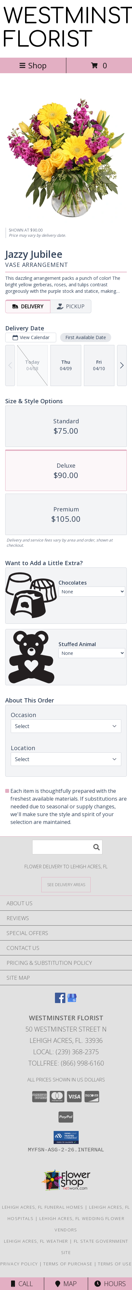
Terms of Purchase (67, 1264)
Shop (32, 65)
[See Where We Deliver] (66, 884)
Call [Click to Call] (22, 1283)
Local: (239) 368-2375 (66, 1051)
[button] (66, 1137)
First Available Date (85, 337)
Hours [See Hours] (110, 1283)
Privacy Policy (19, 1264)
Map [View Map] (66, 1283)
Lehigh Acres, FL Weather (36, 1241)
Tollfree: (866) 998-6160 (66, 1063)
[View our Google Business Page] (72, 1001)
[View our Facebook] (60, 1001)
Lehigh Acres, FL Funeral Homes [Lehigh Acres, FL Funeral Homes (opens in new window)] (43, 1207)
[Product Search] (67, 847)
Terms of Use (115, 1264)
